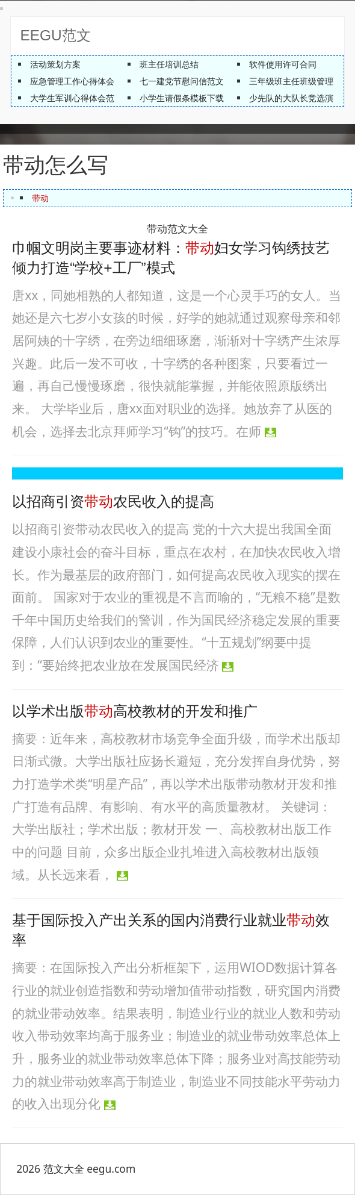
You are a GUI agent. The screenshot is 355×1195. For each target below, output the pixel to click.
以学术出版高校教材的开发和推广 (135, 711)
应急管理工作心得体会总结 (80, 81)
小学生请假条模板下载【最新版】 (203, 98)
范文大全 (63, 1168)
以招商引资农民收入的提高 (113, 501)
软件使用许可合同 (282, 64)
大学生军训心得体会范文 (76, 98)
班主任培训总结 (169, 64)
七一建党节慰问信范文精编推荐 (199, 81)
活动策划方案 (55, 64)
